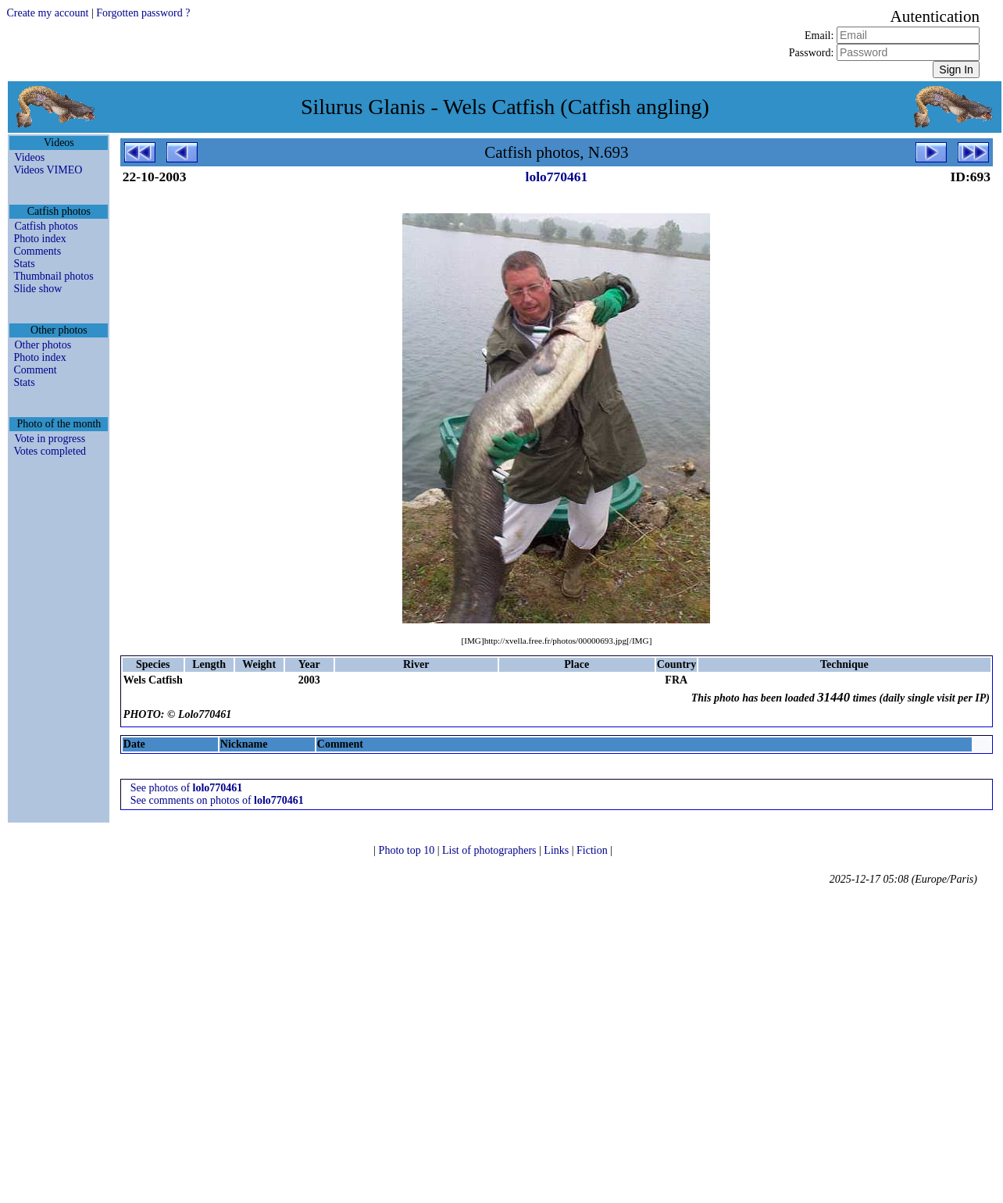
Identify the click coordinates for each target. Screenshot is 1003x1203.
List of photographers (490, 850)
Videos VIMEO (47, 170)
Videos (29, 157)
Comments (37, 251)
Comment (34, 370)
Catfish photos (45, 226)
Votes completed (49, 451)
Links (557, 850)
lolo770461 (557, 176)
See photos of (186, 788)
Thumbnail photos (53, 276)
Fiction (593, 850)
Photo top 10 (408, 850)
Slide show (37, 289)
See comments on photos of (217, 800)
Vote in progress (49, 438)
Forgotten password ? (143, 13)
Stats (23, 264)
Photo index (39, 239)
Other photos (42, 345)
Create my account (47, 13)
